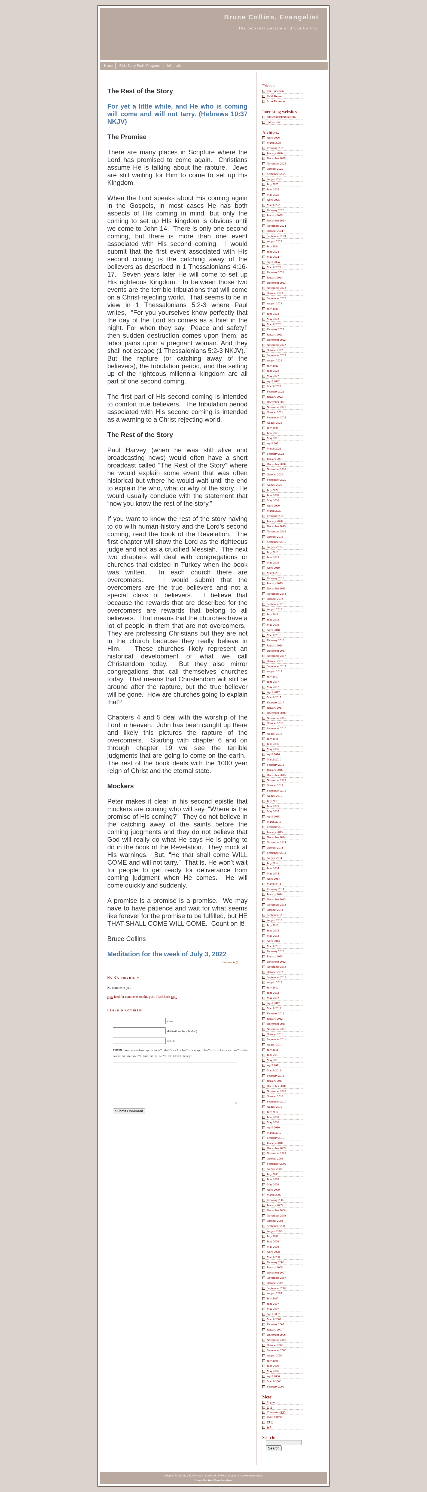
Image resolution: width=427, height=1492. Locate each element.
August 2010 (274, 1106)
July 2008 (272, 1236)
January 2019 (275, 583)
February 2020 (275, 515)
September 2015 (276, 790)
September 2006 (276, 1350)
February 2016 (275, 764)
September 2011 (276, 1039)
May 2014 (273, 873)
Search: (268, 1437)
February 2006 (275, 1386)
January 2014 (275, 894)
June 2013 (273, 930)
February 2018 (275, 640)
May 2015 (273, 811)
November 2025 (276, 163)
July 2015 (272, 800)
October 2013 (275, 909)
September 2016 (276, 728)
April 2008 (273, 1251)
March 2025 (274, 204)
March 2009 (274, 1194)
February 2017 (275, 702)
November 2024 (276, 225)
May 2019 (273, 562)
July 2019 (272, 552)
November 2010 (276, 1091)
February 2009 (275, 1200)
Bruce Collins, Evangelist (271, 17)
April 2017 (273, 692)
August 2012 (274, 982)
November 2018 (276, 593)
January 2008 (275, 1267)
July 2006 (272, 1360)
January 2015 (275, 832)
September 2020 (276, 479)
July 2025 (272, 184)
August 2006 (274, 1355)
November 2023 (276, 287)
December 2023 (276, 282)
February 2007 (275, 1324)
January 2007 (275, 1329)
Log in (271, 1402)
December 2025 (276, 158)
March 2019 (274, 572)
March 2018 (274, 635)
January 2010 (275, 1143)
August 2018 (274, 609)
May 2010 (273, 1122)
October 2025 (275, 168)
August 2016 (274, 733)
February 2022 (275, 391)
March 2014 (274, 883)
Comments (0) (230, 962)
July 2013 (272, 925)
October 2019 (275, 536)
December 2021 (276, 401)
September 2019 (276, 541)
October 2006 (275, 1345)
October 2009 (275, 1158)
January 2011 (275, 1080)
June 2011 (273, 1054)
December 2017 (276, 650)
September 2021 (276, 417)
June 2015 (273, 806)
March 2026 (274, 142)
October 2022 (275, 350)
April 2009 (273, 1189)
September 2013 (276, 914)
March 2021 (274, 448)
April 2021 (273, 443)
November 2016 (276, 718)
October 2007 (275, 1282)
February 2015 (275, 826)
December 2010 (276, 1085)
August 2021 (274, 422)
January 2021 (275, 458)
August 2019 (274, 547)
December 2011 (276, 1023)
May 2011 (273, 1060)
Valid (275, 1417)
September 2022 (276, 355)
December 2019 (276, 526)
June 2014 (273, 868)
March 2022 (274, 386)
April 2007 (273, 1314)
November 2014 (276, 842)
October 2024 (275, 230)
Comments (276, 1412)
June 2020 (273, 495)
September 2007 (276, 1288)
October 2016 (275, 723)
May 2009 (273, 1184)
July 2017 (272, 676)
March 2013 (274, 946)
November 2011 (276, 1028)
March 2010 (274, 1132)
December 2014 (276, 837)
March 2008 (274, 1257)
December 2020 (276, 464)
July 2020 (272, 490)
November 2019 (276, 531)
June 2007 (273, 1303)
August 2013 (274, 920)
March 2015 (274, 821)
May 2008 (273, 1246)
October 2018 (275, 598)
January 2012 (275, 1018)
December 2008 (276, 1210)
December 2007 (276, 1272)
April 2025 (273, 199)
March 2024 (274, 267)
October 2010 (275, 1096)
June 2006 (273, 1365)
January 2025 (275, 215)
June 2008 (273, 1241)
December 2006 (276, 1334)
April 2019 (273, 567)
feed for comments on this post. (131, 997)
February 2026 (275, 147)
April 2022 (273, 381)
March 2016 (274, 759)
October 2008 (275, 1220)
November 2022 (276, 344)
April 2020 (273, 505)
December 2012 (276, 961)
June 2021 (273, 433)
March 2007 (274, 1319)
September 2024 (276, 236)
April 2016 (273, 754)
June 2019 (273, 557)
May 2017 (273, 686)
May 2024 (273, 256)
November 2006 (276, 1339)
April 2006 (273, 1376)
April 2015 (273, 816)
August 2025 (274, 179)
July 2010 (272, 1111)
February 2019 (275, 578)
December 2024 (276, 220)
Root (223, 1475)
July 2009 (272, 1174)
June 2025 (273, 189)
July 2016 (272, 738)
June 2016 (273, 743)
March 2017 (274, 697)
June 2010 (273, 1117)
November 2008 (276, 1215)
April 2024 (273, 261)
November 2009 (276, 1153)
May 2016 (273, 749)
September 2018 (276, 604)
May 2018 (273, 624)
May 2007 (273, 1308)
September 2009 (276, 1163)
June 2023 (273, 313)
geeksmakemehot (252, 1475)
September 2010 (276, 1101)
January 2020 (275, 521)
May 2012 (273, 997)
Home (108, 66)
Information (175, 66)
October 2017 (275, 661)
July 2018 (272, 614)
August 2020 (274, 484)
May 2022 (273, 376)
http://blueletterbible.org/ (281, 116)
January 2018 (275, 645)
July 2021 (272, 427)
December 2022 (276, 339)
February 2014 (275, 889)
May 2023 (273, 318)
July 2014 (272, 863)
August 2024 (274, 241)
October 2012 (275, 971)
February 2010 (275, 1137)
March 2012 (274, 1008)
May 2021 (273, 438)
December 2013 (276, 899)
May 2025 (273, 194)
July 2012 (272, 987)
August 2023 (274, 303)
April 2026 (273, 137)
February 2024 (275, 272)
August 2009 (274, 1168)
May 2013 (273, 935)
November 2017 (276, 655)
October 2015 (275, 785)
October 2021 (275, 412)
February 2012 (275, 1013)
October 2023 (275, 293)
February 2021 (275, 453)
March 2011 (274, 1070)
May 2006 (273, 1371)
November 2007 (276, 1277)
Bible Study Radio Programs (139, 66)
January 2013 (275, 956)
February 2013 (275, 951)
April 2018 (273, 629)
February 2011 (275, 1075)
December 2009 (276, 1148)
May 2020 (273, 500)
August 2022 (274, 360)
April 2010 (273, 1127)
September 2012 (276, 977)
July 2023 (272, 308)
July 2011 (272, 1049)
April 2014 (273, 878)
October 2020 (275, 474)
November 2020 (276, 469)
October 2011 (275, 1034)
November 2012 (276, 966)
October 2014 (275, 847)
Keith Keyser (274, 96)
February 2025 (275, 210)
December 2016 (276, 712)
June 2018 (273, 619)
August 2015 (274, 795)
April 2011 (273, 1065)
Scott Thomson (276, 101)
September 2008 (276, 1225)
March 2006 (274, 1381)
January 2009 (275, 1205)
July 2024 (272, 246)
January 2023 (275, 334)
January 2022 (275, 396)
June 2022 (273, 370)
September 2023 (276, 298)
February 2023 (275, 329)
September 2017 (276, 666)
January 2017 (275, 707)
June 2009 (273, 1179)
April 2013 (273, 940)
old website (273, 122)
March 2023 (274, 324)
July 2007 (272, 1298)
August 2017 (274, 671)
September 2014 (276, 852)
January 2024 (275, 277)
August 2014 (274, 857)
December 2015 (276, 775)
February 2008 (275, 1262)
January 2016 (275, 769)
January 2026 (275, 153)
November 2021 (276, 407)
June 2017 (273, 681)
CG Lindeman (275, 90)
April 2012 (273, 1003)
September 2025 (276, 173)
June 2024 (273, 251)
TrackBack (166, 997)
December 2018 (276, 588)
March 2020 (274, 510)
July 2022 (272, 365)
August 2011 (274, 1044)
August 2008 (274, 1231)
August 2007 (274, 1293)
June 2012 (273, 992)
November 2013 (276, 904)
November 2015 (276, 780)
